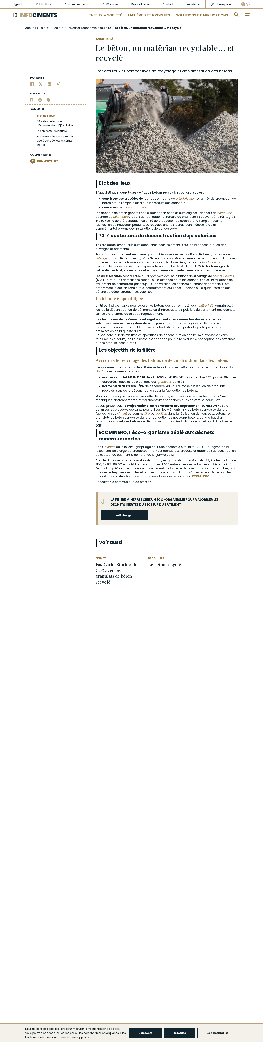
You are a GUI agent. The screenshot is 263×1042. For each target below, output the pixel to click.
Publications (43, 4)
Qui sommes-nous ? (77, 4)
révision (101, 371)
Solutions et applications (202, 15)
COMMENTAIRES (44, 161)
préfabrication (186, 199)
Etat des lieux (46, 116)
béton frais (224, 213)
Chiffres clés (110, 4)
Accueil (30, 28)
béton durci (121, 217)
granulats (164, 382)
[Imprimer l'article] (40, 100)
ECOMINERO (200, 476)
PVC (211, 306)
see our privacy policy (74, 1037)
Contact (168, 4)
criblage (101, 258)
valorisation (199, 71)
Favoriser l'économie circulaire (89, 28)
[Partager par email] (58, 84)
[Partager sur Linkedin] (49, 84)
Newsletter (193, 4)
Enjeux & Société (105, 15)
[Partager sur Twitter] (41, 84)
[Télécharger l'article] (48, 100)
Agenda (18, 4)
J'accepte (145, 1033)
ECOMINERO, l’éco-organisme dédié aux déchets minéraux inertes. (55, 141)
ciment (122, 414)
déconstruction (137, 207)
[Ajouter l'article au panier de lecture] (31, 100)
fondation (209, 262)
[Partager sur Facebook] (32, 84)
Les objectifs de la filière (52, 131)
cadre (111, 447)
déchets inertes (223, 276)
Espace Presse (141, 4)
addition (161, 414)
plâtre (203, 306)
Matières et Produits (149, 15)
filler (147, 414)
